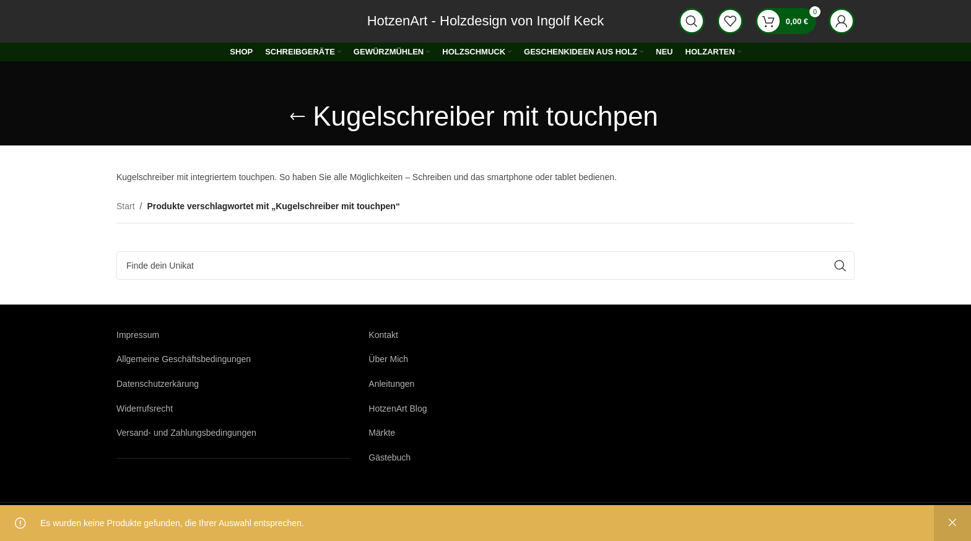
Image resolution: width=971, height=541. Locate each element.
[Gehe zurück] (297, 117)
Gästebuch (389, 457)
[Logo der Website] (150, 21)
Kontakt (383, 335)
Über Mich (388, 359)
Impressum (137, 335)
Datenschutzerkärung (157, 384)
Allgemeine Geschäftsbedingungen (183, 359)
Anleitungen (391, 384)
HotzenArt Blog (397, 408)
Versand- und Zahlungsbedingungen (186, 433)
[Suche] (692, 21)
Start (125, 206)
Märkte (381, 433)
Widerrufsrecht (144, 408)
